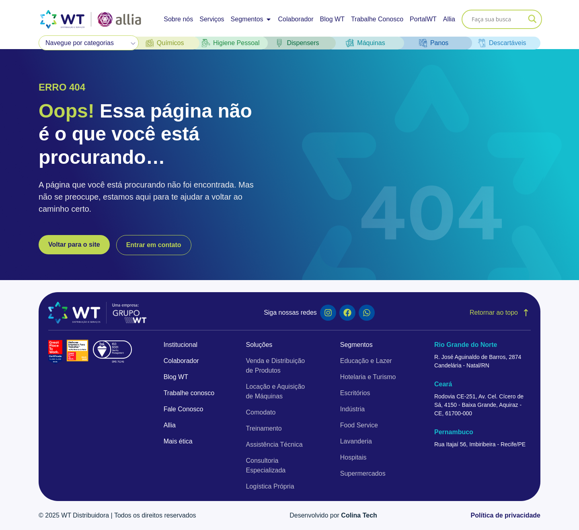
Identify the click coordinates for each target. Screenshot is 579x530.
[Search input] (498, 19)
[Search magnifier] (532, 19)
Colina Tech (359, 515)
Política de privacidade (505, 515)
